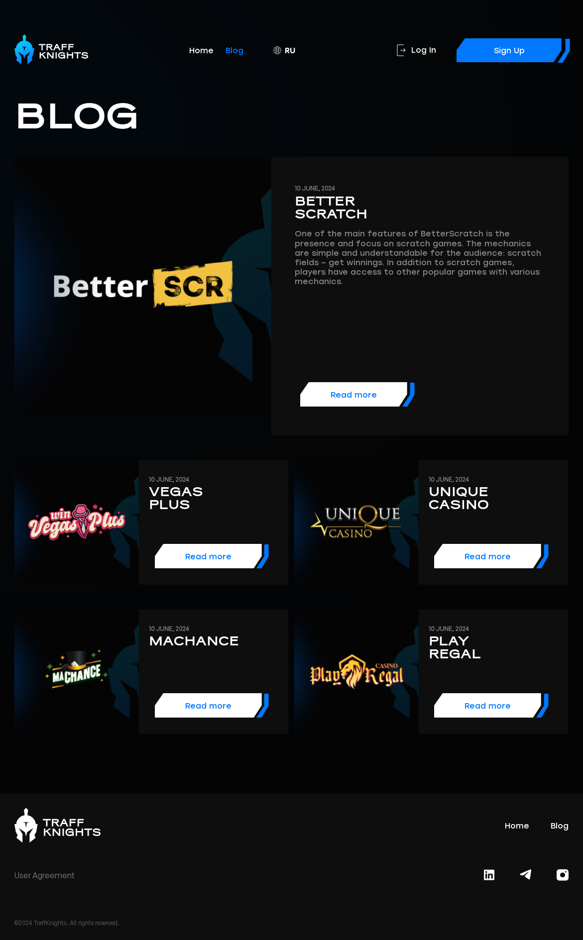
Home (201, 50)
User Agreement (44, 875)
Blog (234, 50)
